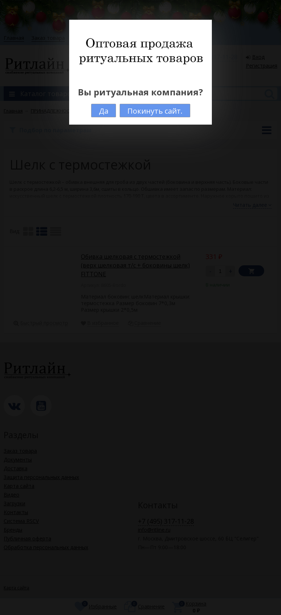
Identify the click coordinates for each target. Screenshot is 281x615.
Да (103, 111)
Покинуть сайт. (155, 111)
